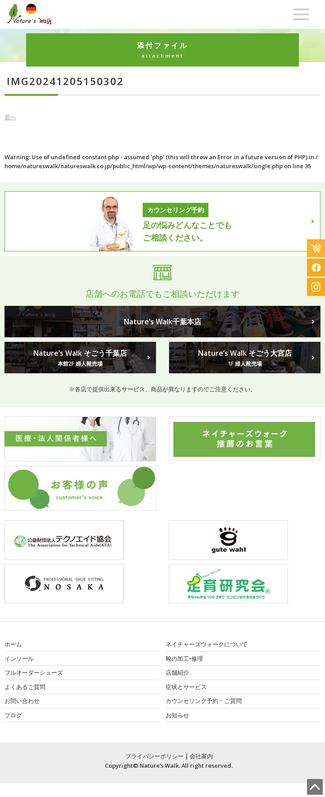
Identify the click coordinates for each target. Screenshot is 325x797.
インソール (19, 658)
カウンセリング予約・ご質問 (204, 701)
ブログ (13, 715)
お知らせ (177, 715)
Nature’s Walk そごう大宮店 (244, 358)
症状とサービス (186, 687)
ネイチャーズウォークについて (207, 644)
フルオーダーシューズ (34, 672)
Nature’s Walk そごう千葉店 (80, 358)
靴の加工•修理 (184, 658)
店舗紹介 (177, 672)
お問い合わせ (22, 701)
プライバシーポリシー (154, 756)
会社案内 (201, 756)
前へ (10, 117)
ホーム (13, 644)
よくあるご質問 (25, 687)
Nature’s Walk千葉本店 (162, 322)
